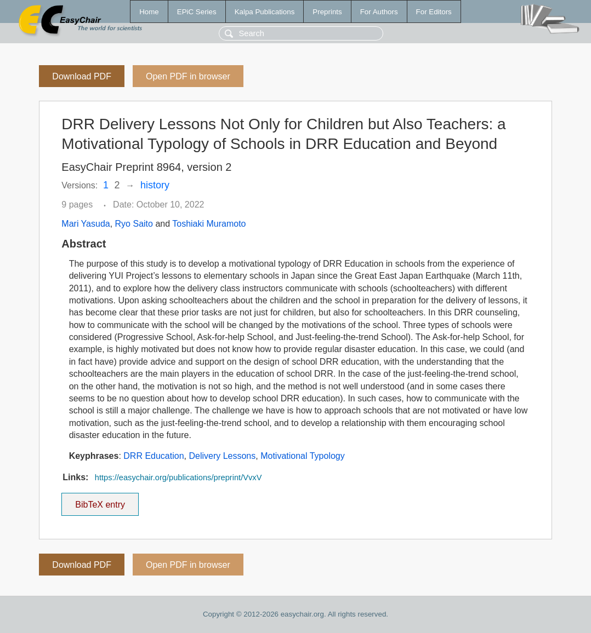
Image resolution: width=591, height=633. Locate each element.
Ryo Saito (134, 223)
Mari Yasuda (85, 223)
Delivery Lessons (222, 456)
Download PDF (81, 76)
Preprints (327, 12)
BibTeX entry (100, 501)
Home (149, 12)
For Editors (434, 12)
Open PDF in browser (188, 76)
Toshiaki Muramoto (209, 223)
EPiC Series (197, 12)
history (154, 185)
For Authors (379, 12)
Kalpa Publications (265, 12)
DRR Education (153, 456)
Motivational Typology (302, 456)
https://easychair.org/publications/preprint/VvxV (178, 477)
